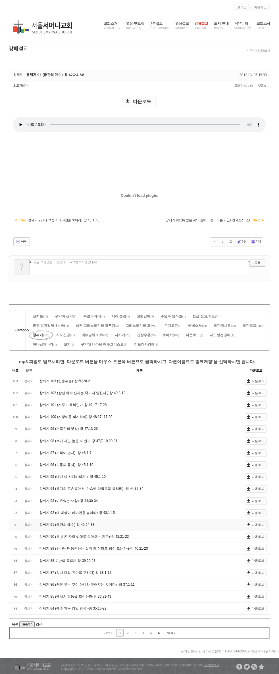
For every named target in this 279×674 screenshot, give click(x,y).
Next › (170, 632)
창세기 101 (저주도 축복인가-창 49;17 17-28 (73, 404)
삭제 (256, 241)
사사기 (122, 334)
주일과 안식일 (173, 315)
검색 (39, 623)
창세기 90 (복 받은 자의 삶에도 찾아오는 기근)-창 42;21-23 (84, 536)
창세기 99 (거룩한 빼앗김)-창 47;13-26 (68, 428)
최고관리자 (20, 85)
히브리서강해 (146, 344)
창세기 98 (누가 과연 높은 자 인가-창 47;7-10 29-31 (78, 440)
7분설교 (160, 26)
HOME (251, 50)
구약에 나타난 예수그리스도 (104, 344)
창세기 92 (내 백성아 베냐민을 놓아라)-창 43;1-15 (77, 512)
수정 (242, 241)
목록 (21, 241)
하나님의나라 (45, 344)
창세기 (41, 334)
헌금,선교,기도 (205, 315)
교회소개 (112, 26)
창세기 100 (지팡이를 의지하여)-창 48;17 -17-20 (75, 416)
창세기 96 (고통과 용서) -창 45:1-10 (66, 464)
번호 (15, 369)
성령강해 (145, 315)
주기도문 (173, 325)
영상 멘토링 (135, 26)
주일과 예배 (94, 315)
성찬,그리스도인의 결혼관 (97, 325)
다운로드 (142, 101)
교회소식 (263, 26)
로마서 (171, 334)
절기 (69, 344)
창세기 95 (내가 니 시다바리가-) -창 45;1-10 (72, 476)
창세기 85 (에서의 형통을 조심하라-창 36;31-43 (75, 596)
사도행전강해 (222, 334)
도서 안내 (221, 26)
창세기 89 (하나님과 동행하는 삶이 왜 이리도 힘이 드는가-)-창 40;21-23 (93, 548)
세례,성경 (121, 315)
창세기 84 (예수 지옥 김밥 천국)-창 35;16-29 (73, 608)
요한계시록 (225, 325)
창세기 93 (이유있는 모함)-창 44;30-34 (68, 500)
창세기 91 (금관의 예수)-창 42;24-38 (53, 75)
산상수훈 (146, 334)
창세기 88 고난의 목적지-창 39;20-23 (67, 560)
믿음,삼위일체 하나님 (51, 325)
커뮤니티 (242, 26)
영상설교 (182, 26)
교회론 (40, 315)
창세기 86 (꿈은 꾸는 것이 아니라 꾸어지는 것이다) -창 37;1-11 (87, 584)
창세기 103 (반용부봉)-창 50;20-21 (65, 380)
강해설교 (201, 26)
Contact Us (211, 664)
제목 (139, 369)
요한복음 (253, 325)
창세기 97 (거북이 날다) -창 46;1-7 (65, 452)
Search (27, 623)
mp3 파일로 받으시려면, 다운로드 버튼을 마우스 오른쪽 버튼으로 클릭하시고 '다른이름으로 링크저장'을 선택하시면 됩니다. (137, 360)
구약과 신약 (65, 315)
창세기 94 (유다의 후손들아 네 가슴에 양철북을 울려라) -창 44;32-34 (91, 488)
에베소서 (197, 325)
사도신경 (65, 334)
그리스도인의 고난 (141, 325)
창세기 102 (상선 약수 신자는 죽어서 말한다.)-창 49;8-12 (82, 392)
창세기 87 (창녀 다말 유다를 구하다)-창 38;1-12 (75, 572)
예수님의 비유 (95, 334)
